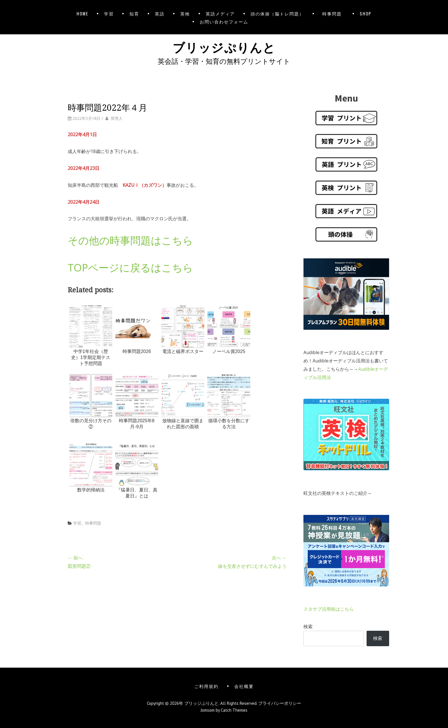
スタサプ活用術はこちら (328, 609)
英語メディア (220, 13)
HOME (82, 13)
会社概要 (244, 686)
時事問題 (333, 13)
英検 (185, 13)
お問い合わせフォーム (224, 21)
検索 (308, 626)
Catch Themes (234, 710)
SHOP (365, 13)
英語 (160, 13)
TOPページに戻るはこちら (130, 268)
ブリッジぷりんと (224, 46)
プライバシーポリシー (279, 703)
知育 (134, 13)
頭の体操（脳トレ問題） (277, 13)
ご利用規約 (206, 686)
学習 (109, 13)
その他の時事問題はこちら (130, 240)
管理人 (117, 118)
